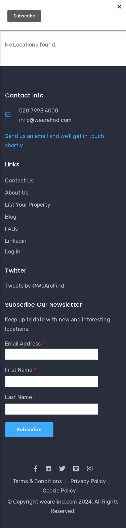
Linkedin (16, 241)
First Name (18, 370)
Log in (12, 251)
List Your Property (27, 205)
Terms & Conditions (37, 481)
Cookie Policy (59, 490)
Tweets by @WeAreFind (34, 286)
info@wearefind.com (45, 120)
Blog (10, 217)
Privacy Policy (88, 481)
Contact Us (19, 180)
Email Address (23, 344)
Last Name (18, 397)
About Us (16, 193)
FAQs (11, 229)
